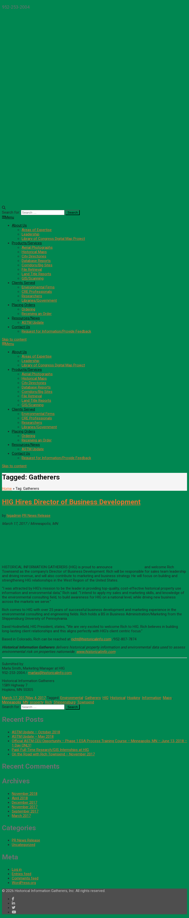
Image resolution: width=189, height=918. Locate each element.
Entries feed (21, 874)
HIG (106, 698)
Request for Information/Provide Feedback (56, 331)
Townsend (85, 702)
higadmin (14, 515)
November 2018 (24, 793)
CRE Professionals (37, 291)
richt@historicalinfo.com (91, 639)
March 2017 (21, 816)
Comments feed (25, 878)
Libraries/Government (39, 300)
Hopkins (133, 698)
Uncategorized (23, 844)
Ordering (28, 309)
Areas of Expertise (37, 230)
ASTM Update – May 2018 (33, 736)
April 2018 (20, 798)
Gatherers (93, 698)
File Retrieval (32, 269)
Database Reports (36, 261)
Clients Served (23, 283)
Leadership (30, 234)
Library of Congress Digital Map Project (53, 238)
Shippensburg (65, 702)
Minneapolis (11, 702)
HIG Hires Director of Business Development (71, 502)
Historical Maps (34, 252)
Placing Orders (23, 305)
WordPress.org (24, 882)
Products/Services (27, 243)
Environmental (71, 698)
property (36, 702)
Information (151, 698)
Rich (48, 702)
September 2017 (25, 811)
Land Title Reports (36, 274)
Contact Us (21, 327)
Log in (17, 869)
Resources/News (26, 318)
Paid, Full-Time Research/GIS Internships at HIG (50, 750)
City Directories (34, 256)
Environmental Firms (38, 287)
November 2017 (24, 807)
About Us (19, 225)
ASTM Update (33, 322)
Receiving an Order (37, 313)
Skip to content (14, 339)
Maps (167, 698)
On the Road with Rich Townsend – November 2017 (53, 754)
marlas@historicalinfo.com (50, 673)
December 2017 (24, 802)
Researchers (32, 296)
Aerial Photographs (37, 247)
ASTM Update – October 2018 (36, 732)
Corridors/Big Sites (37, 265)
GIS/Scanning (33, 278)
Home (7, 488)
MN (25, 702)
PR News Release (36, 515)
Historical (118, 698)
